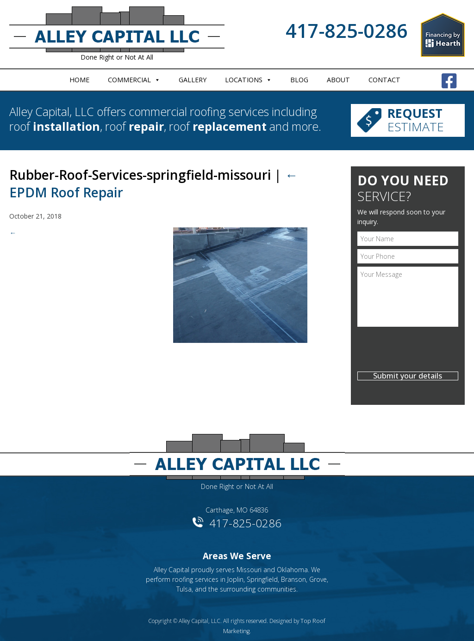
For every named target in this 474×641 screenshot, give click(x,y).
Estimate (419, 119)
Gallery (192, 79)
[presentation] (407, 347)
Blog (299, 79)
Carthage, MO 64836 (237, 504)
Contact (384, 79)
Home (79, 79)
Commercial (129, 79)
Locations (243, 79)
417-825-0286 (347, 31)
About (338, 79)
